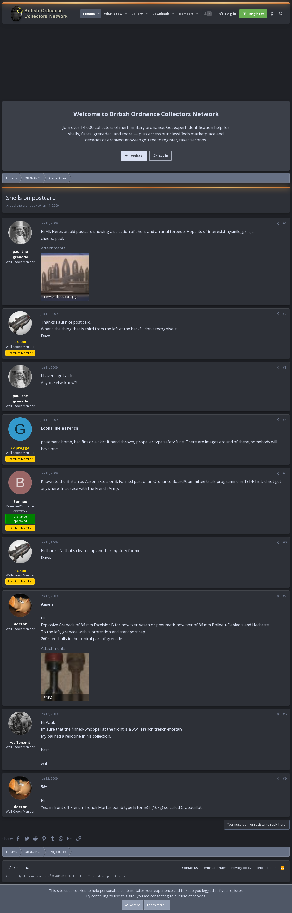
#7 (285, 596)
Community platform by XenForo (45, 876)
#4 (285, 420)
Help (259, 868)
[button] (98, 13)
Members (186, 14)
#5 (285, 473)
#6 (285, 542)
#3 (285, 367)
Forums (89, 14)
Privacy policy (241, 868)
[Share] (278, 223)
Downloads (161, 14)
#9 (285, 778)
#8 (285, 714)
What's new (113, 14)
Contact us (190, 868)
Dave (124, 876)
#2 (285, 314)
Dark (14, 868)
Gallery (137, 14)
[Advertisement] (146, 60)
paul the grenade (22, 205)
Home (271, 868)
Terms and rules (214, 868)
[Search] (281, 13)
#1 (285, 223)
